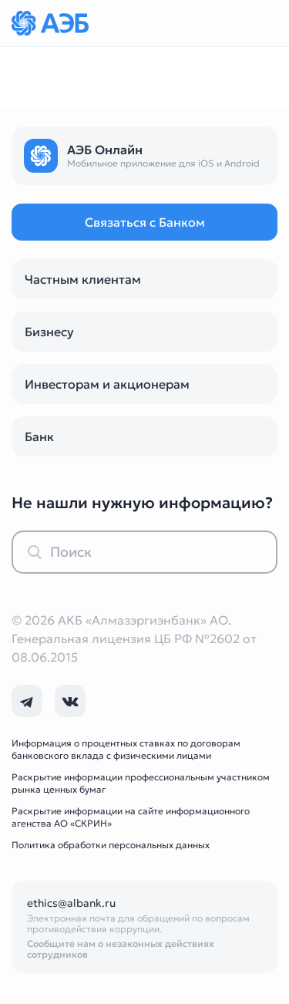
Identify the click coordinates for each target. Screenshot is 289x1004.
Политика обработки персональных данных (111, 845)
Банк (39, 436)
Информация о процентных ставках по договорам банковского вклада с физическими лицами (126, 749)
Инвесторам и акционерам (107, 384)
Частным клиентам (83, 279)
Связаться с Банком (145, 222)
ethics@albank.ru (71, 903)
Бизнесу (49, 331)
